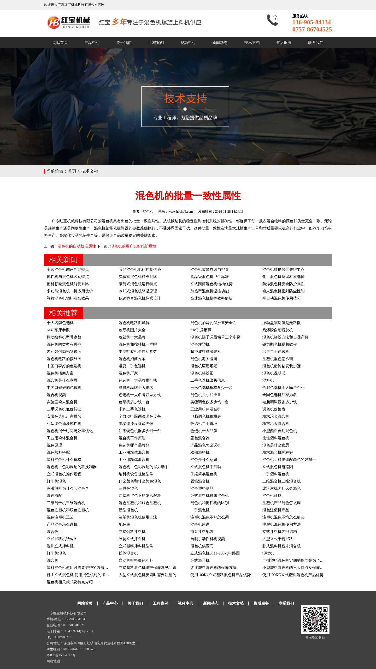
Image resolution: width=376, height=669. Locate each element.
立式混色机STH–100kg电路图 (215, 553)
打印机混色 (56, 481)
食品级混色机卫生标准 (209, 277)
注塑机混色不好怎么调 (209, 517)
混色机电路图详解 (134, 323)
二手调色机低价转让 (64, 409)
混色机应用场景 (203, 366)
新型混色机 (128, 510)
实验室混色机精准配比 (138, 277)
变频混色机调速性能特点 (68, 269)
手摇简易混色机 (203, 474)
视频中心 (188, 43)
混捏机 (268, 553)
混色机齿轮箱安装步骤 (281, 366)
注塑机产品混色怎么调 (281, 503)
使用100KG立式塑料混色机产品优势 (292, 575)
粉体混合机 (128, 553)
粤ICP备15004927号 (61, 655)
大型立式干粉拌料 (277, 539)
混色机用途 (200, 524)
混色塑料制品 (201, 488)
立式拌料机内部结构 (279, 532)
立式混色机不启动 (205, 467)
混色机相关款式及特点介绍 (70, 582)
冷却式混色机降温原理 (138, 291)
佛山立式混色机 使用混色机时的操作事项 (82, 575)
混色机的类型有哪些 (64, 344)
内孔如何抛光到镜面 (64, 352)
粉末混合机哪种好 (277, 452)
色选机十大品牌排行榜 (138, 380)
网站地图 (53, 661)
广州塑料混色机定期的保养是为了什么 (295, 560)
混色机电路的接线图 (64, 359)
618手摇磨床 (201, 330)
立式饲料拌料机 (132, 532)
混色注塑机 (200, 344)
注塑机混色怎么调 (277, 359)
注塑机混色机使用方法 (138, 517)
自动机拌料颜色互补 (136, 560)
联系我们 (315, 43)
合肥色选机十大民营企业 (283, 388)
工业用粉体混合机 (205, 409)
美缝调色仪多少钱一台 (209, 402)
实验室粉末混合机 (62, 402)
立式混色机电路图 (277, 467)
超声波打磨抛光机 (205, 352)
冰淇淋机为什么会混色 (281, 488)
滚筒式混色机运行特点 (138, 284)
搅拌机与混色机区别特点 (68, 277)
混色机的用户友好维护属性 (133, 246)
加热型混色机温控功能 (209, 291)
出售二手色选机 (275, 352)
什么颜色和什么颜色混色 (140, 481)
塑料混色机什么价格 (64, 460)
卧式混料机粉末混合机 (209, 496)
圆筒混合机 (200, 481)
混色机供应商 (201, 546)
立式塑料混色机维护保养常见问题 (147, 568)
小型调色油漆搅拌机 (64, 424)
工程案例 (156, 43)
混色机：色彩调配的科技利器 (72, 467)
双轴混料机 (200, 452)
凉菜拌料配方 (201, 532)
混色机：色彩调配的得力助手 (144, 467)
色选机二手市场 (203, 424)
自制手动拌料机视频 (207, 539)
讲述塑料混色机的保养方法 (213, 568)
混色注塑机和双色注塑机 (140, 503)
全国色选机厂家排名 (279, 395)
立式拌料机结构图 (62, 539)
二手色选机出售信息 (207, 380)
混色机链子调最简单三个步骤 (215, 337)
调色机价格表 (273, 409)
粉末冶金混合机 (275, 416)
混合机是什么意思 (62, 380)
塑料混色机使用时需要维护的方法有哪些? (82, 568)
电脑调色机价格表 (205, 416)
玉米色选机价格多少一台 (211, 388)
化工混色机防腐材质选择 (283, 277)
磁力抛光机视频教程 (279, 344)
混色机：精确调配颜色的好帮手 (289, 460)
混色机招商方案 (132, 359)
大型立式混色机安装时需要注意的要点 (151, 575)
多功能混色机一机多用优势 (70, 291)
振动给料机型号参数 (64, 337)
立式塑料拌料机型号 (136, 546)
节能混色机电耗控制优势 (140, 269)
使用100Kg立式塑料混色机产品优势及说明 (226, 575)
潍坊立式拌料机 (132, 539)
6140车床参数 (58, 330)
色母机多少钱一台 (134, 402)
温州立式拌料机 (60, 546)
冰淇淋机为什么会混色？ (68, 488)
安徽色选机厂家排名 (64, 416)
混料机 (268, 380)
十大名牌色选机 (60, 323)
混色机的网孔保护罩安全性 (213, 323)
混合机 (52, 560)
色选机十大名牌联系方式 (140, 395)
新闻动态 (220, 43)
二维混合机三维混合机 (281, 481)
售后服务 (284, 43)
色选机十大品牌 (203, 431)
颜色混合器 (200, 438)
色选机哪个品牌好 (134, 445)
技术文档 (252, 43)
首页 (72, 171)
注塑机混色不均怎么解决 (140, 496)
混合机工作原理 (132, 438)
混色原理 (54, 445)
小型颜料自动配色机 (279, 431)
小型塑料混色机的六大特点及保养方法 (295, 568)
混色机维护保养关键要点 (283, 269)
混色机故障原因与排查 (209, 269)
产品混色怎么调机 (205, 445)
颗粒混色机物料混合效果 (68, 298)
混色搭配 (54, 496)
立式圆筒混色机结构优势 (211, 284)
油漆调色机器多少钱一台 (140, 431)
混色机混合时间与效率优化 (70, 431)
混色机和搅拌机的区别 (209, 503)
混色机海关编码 (203, 359)
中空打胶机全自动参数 (138, 352)
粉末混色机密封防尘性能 (283, 291)
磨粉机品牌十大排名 (136, 388)
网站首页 (60, 43)
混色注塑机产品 (275, 510)
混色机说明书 (273, 373)
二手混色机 (200, 510)
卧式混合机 (200, 560)
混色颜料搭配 (58, 452)
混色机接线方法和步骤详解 (285, 337)
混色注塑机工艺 (60, 517)
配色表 (124, 524)
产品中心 (92, 43)
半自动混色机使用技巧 (281, 298)
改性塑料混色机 (275, 438)
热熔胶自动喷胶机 (277, 330)
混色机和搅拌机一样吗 (138, 344)
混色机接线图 (201, 373)
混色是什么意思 (275, 445)
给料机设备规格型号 (136, 474)
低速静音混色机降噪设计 (140, 298)
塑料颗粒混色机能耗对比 (68, 284)
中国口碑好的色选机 (64, 366)
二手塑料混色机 (275, 474)
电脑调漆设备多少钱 (279, 402)
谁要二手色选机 (132, 366)
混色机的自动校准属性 (77, 246)
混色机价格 (272, 496)
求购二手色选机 (132, 409)
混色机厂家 (128, 373)
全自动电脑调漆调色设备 (140, 416)
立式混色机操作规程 (64, 474)
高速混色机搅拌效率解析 (211, 298)
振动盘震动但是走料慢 (281, 323)
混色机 (148, 211)
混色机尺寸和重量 (205, 395)
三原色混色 (128, 488)
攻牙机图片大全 (132, 330)
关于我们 (124, 43)
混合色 (52, 532)
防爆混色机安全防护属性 (283, 284)
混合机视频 (56, 395)
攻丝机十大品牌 (132, 337)
